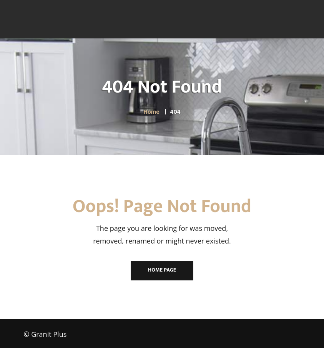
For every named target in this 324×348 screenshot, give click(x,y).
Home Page (162, 269)
